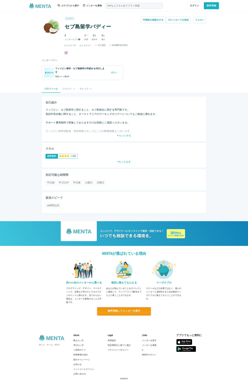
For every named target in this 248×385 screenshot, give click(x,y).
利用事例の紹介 (80, 355)
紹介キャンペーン (81, 359)
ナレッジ (85, 89)
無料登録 (211, 5)
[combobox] (134, 6)
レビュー (68, 89)
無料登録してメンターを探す (124, 311)
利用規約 (112, 340)
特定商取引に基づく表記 (119, 345)
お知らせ (77, 364)
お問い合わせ (79, 374)
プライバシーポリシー (118, 350)
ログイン (194, 5)
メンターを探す (149, 340)
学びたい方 (78, 345)
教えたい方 (78, 340)
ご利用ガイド (79, 350)
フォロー (199, 20)
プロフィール (51, 89)
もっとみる (124, 135)
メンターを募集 (92, 5)
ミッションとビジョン (83, 369)
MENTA (125, 378)
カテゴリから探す (68, 5)
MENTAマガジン (149, 355)
